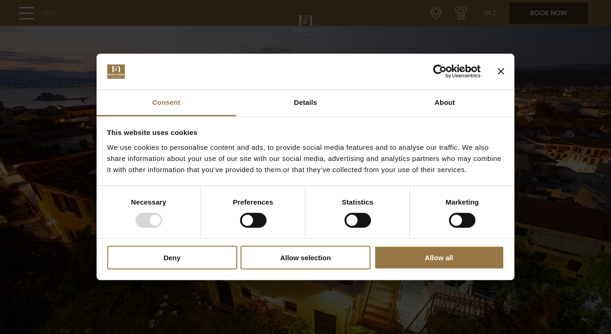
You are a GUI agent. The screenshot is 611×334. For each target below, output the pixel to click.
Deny (172, 257)
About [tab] (445, 102)
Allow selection (305, 257)
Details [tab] (305, 102)
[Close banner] (501, 71)
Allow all (439, 257)
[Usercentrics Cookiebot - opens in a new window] (440, 71)
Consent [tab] (166, 102)
